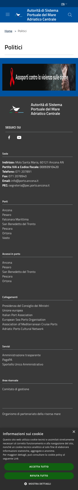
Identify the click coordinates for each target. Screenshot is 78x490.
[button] (39, 484)
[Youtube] (19, 137)
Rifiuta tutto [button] (39, 475)
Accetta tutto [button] (38, 466)
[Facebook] (9, 137)
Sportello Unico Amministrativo (22, 364)
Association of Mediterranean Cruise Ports (29, 324)
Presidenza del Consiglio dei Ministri (25, 305)
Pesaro (6, 214)
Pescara (7, 228)
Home (8, 31)
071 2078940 (18, 176)
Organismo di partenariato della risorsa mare (31, 413)
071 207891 (23, 171)
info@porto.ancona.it (25, 180)
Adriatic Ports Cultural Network (23, 328)
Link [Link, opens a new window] (16, 458)
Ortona (6, 233)
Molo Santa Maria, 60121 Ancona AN (39, 162)
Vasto (6, 237)
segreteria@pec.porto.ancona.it (29, 185)
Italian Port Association (17, 315)
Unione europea (12, 310)
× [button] (73, 431)
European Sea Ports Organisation (24, 319)
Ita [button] (64, 4)
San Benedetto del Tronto (18, 224)
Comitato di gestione (15, 389)
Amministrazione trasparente (21, 355)
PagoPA (7, 359)
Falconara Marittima (15, 219)
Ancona (7, 210)
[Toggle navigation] (7, 14)
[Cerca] (70, 14)
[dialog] (39, 459)
